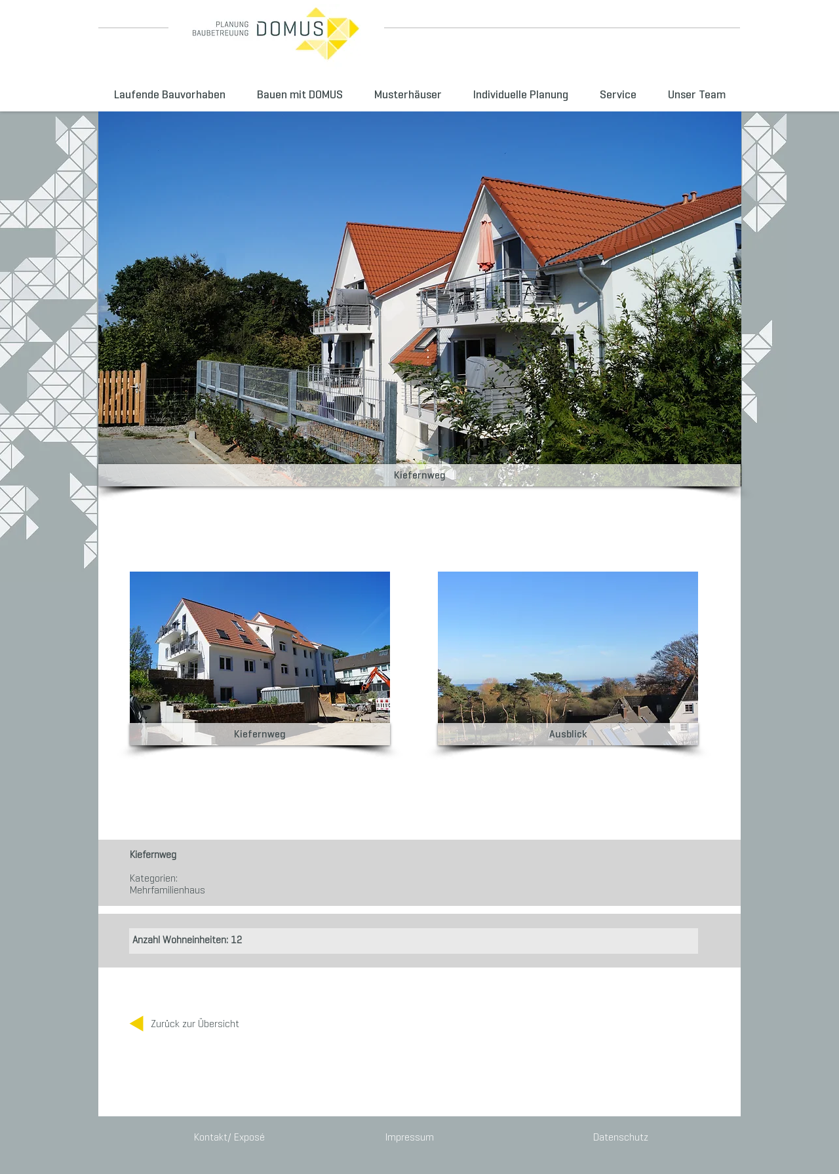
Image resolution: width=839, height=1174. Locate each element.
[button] (419, 475)
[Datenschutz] (618, 1137)
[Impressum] (409, 1137)
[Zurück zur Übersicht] (195, 1024)
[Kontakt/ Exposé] (230, 1137)
